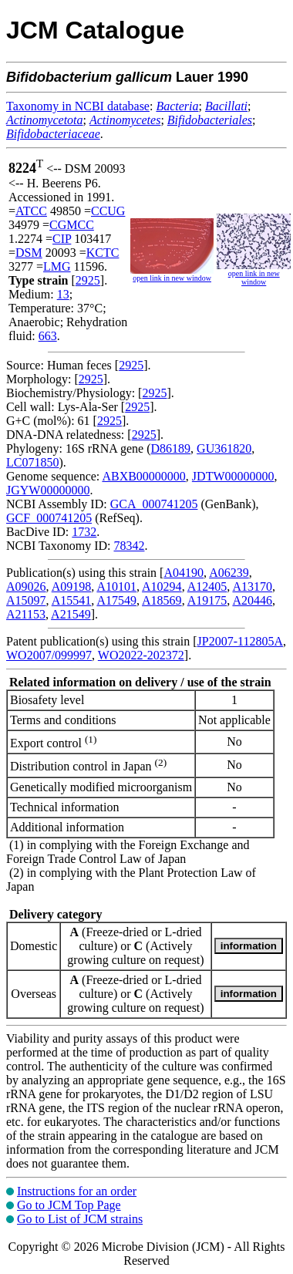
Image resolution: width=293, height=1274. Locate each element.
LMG (57, 266)
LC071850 (32, 462)
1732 (84, 531)
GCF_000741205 (49, 517)
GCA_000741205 (154, 504)
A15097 (26, 600)
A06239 (229, 572)
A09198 (72, 586)
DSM (28, 252)
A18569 (162, 600)
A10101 (116, 586)
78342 (128, 545)
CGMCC (71, 224)
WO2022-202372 (141, 655)
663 (48, 335)
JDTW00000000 (233, 476)
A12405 (207, 586)
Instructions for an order (76, 1191)
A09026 (26, 586)
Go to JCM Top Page (69, 1205)
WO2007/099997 (49, 655)
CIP (61, 238)
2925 (88, 280)
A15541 (72, 600)
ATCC (31, 210)
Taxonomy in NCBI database (78, 106)
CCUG (108, 210)
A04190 (183, 572)
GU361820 (224, 448)
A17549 (116, 600)
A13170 (252, 586)
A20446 (252, 600)
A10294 (162, 586)
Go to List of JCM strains (80, 1218)
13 (63, 294)
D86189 (171, 448)
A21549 (71, 614)
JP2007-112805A (240, 641)
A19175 (207, 600)
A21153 (25, 614)
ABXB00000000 (143, 476)
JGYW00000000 (47, 490)
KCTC (103, 252)
